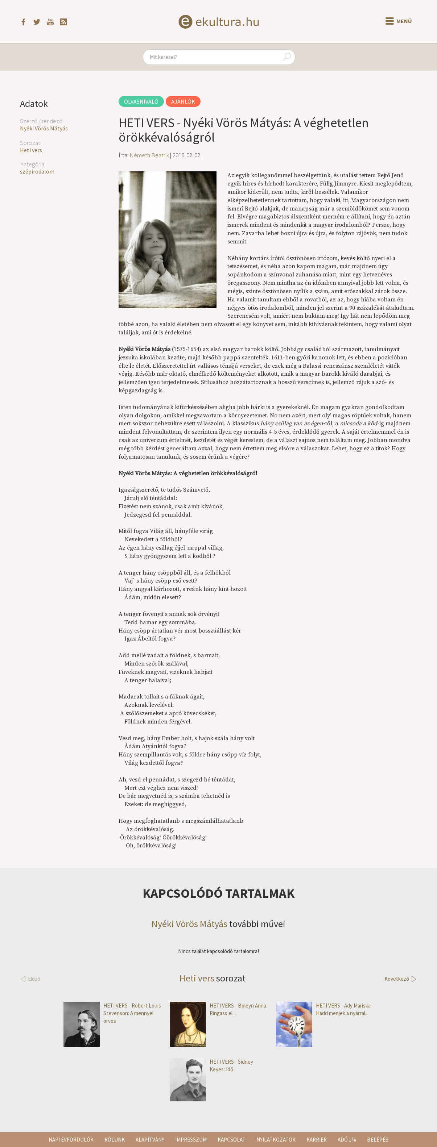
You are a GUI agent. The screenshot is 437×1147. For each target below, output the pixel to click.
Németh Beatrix (149, 155)
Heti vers (31, 150)
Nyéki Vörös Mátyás (44, 128)
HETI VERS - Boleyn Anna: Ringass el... (218, 1009)
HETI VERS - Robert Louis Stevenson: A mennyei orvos (112, 1013)
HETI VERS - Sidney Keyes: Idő (211, 1065)
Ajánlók (183, 101)
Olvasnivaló (141, 101)
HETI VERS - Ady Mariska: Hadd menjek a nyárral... (324, 1009)
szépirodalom (37, 171)
